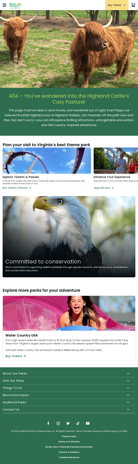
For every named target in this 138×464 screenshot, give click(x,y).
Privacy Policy (69, 436)
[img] (48, 423)
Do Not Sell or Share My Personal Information (69, 447)
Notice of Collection (69, 441)
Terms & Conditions (69, 452)
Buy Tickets (15, 356)
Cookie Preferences (69, 457)
